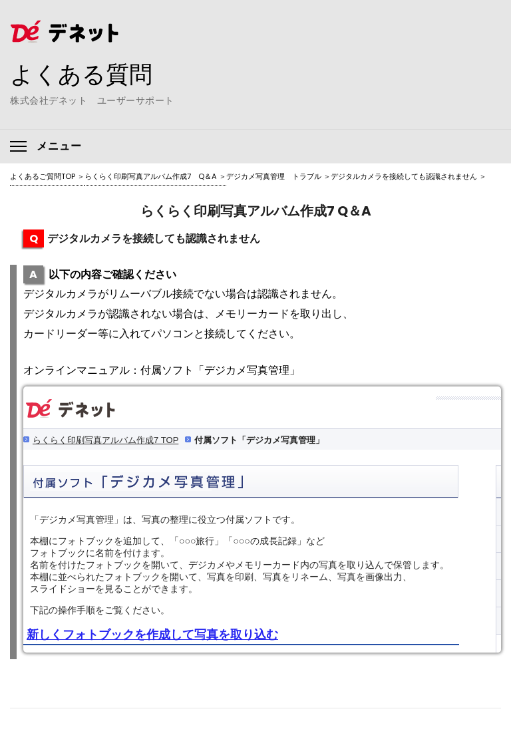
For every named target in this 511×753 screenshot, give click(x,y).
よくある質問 (83, 74)
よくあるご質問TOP (42, 176)
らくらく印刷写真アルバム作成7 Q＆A (151, 176)
